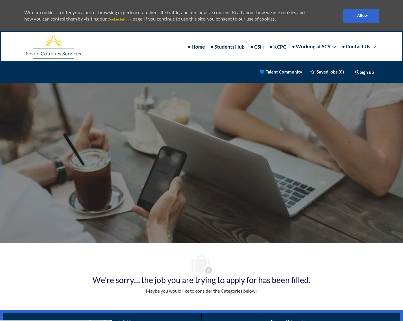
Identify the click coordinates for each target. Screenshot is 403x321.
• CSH (257, 46)
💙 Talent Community (280, 72)
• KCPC (278, 46)
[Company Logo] (53, 46)
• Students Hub (228, 46)
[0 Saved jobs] (327, 71)
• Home (196, 46)
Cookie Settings (120, 19)
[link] (364, 72)
